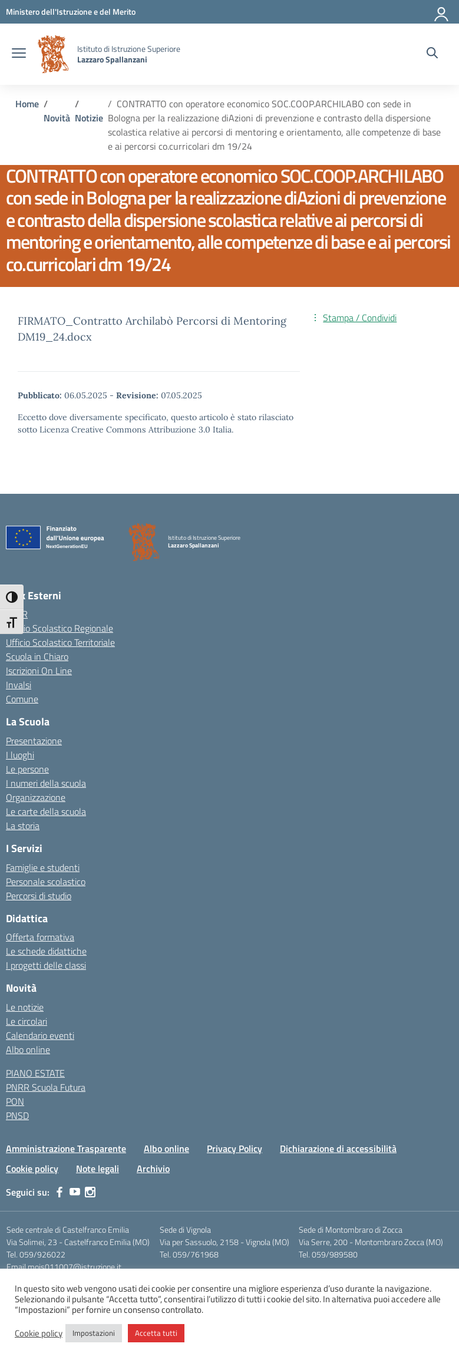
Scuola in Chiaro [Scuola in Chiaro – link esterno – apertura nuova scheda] (37, 656)
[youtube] (75, 1192)
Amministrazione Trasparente (66, 1148)
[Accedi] (442, 12)
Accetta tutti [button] (156, 1333)
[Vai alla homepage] (53, 54)
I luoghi (20, 755)
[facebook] (59, 1192)
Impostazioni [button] (93, 1333)
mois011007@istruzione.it (74, 1266)
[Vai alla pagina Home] (27, 104)
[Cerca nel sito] (432, 54)
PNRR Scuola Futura (45, 1087)
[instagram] (90, 1192)
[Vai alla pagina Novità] (57, 118)
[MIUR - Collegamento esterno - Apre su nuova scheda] (71, 11)
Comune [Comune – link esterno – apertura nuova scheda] (22, 699)
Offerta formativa (40, 937)
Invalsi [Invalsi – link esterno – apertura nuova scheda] (18, 685)
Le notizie (25, 1007)
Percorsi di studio (38, 896)
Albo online (28, 1049)
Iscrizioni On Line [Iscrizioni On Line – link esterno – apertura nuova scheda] (39, 671)
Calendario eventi (40, 1035)
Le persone (27, 769)
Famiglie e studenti (43, 867)
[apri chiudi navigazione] (19, 54)
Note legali (97, 1168)
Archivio (153, 1168)
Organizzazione (35, 797)
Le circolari (26, 1021)
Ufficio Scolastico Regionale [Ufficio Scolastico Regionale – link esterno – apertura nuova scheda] (59, 628)
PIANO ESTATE (35, 1073)
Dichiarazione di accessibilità (338, 1148)
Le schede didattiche (46, 951)
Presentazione (34, 741)
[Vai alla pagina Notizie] (89, 118)
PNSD (17, 1115)
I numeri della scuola (46, 783)
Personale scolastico (45, 881)
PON (15, 1101)
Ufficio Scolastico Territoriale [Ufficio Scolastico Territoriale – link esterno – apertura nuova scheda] (60, 642)
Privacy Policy (234, 1148)
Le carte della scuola (46, 811)
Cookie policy (32, 1168)
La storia (22, 825)
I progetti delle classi (46, 965)
